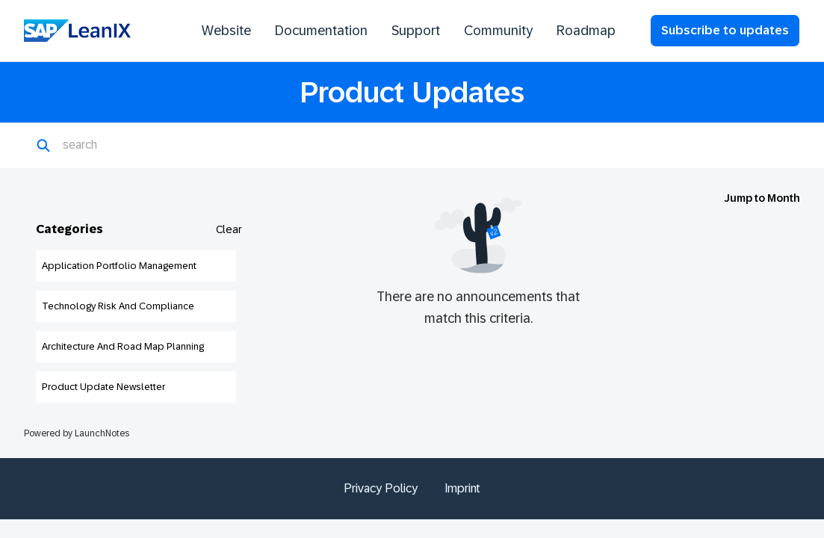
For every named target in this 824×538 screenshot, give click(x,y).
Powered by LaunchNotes (76, 433)
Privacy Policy (381, 488)
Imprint (462, 488)
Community (498, 30)
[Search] (135, 146)
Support (415, 30)
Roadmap (586, 30)
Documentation (321, 30)
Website (226, 30)
